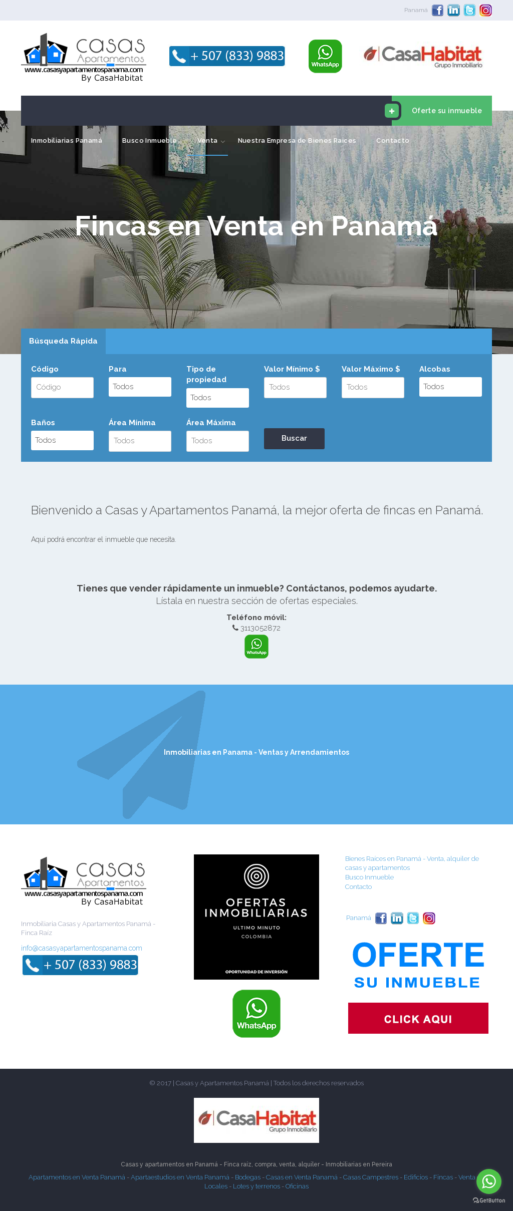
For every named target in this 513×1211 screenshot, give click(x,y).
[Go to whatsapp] (488, 1181)
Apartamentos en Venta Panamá (77, 1177)
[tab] (63, 342)
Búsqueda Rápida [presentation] (63, 341)
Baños (43, 422)
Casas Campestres (370, 1177)
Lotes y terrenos (256, 1186)
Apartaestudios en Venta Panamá (180, 1177)
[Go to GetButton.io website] (489, 1200)
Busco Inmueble (149, 140)
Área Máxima (211, 422)
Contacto (392, 140)
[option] (256, 232)
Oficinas (297, 1186)
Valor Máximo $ (371, 369)
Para (118, 369)
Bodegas (248, 1177)
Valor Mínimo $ (292, 369)
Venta (207, 140)
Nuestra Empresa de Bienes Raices (297, 140)
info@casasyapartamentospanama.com (81, 948)
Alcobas (434, 369)
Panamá (416, 10)
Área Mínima (132, 422)
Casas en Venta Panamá (302, 1177)
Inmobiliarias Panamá (66, 140)
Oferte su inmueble (437, 111)
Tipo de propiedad (206, 374)
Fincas (443, 1177)
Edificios (416, 1177)
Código (45, 369)
